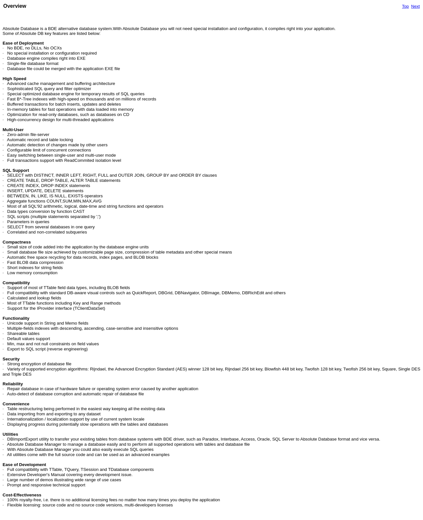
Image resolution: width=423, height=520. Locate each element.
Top (405, 6)
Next (415, 6)
